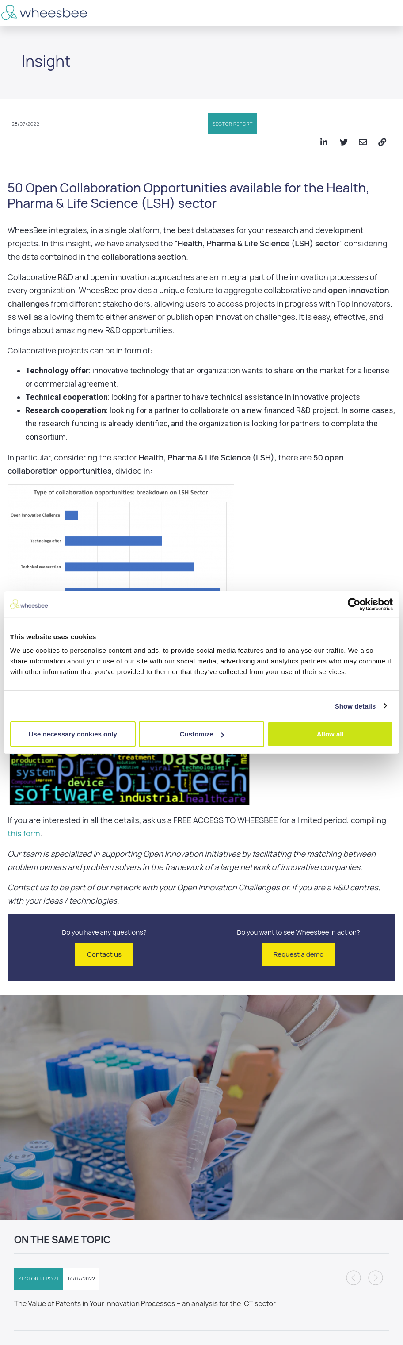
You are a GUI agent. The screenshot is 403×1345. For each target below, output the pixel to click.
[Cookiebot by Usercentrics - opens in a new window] (354, 604)
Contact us (104, 954)
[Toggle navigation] (390, 13)
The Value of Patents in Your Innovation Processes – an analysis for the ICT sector (145, 1303)
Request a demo (299, 954)
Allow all (330, 734)
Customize (202, 734)
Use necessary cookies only (73, 734)
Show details (355, 705)
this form (24, 833)
